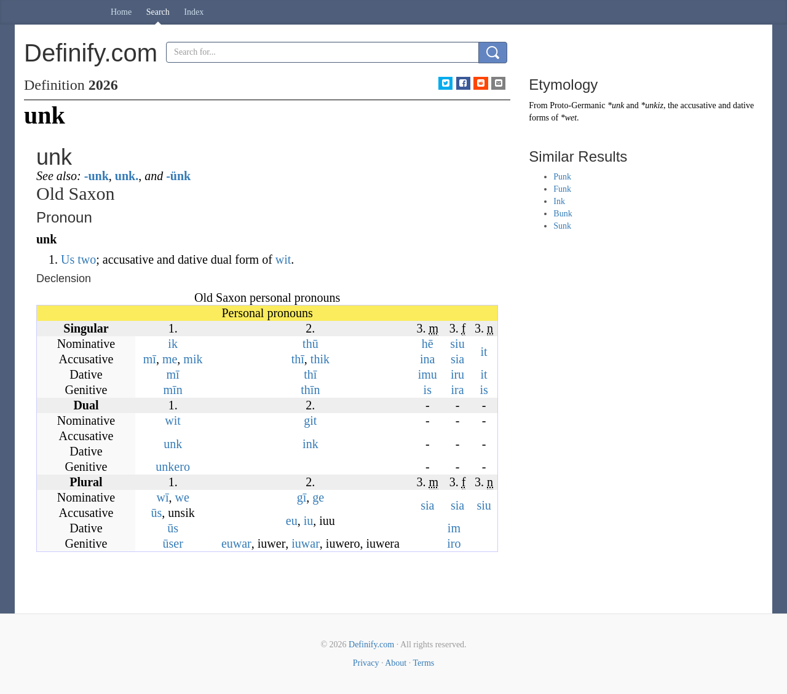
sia (457, 359)
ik (173, 343)
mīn (173, 389)
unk (173, 444)
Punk (562, 176)
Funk (562, 189)
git (310, 420)
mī (149, 359)
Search (158, 12)
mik (192, 359)
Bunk (562, 213)
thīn (310, 389)
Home (121, 12)
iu (309, 520)
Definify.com (371, 644)
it (484, 351)
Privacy (366, 663)
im (454, 528)
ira (457, 389)
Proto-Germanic (577, 105)
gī (302, 497)
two (86, 259)
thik (320, 359)
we (182, 497)
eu (292, 520)
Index (194, 12)
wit (283, 259)
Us (67, 259)
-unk (96, 176)
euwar (236, 543)
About (395, 663)
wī (162, 497)
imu (427, 374)
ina (427, 359)
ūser (172, 543)
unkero (173, 466)
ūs (156, 512)
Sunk (562, 226)
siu (457, 343)
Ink (559, 201)
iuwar (305, 543)
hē (427, 343)
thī (297, 359)
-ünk (178, 176)
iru (457, 374)
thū (310, 343)
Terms (423, 663)
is (428, 389)
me (169, 359)
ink (310, 444)
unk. (126, 176)
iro (454, 543)
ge (318, 497)
